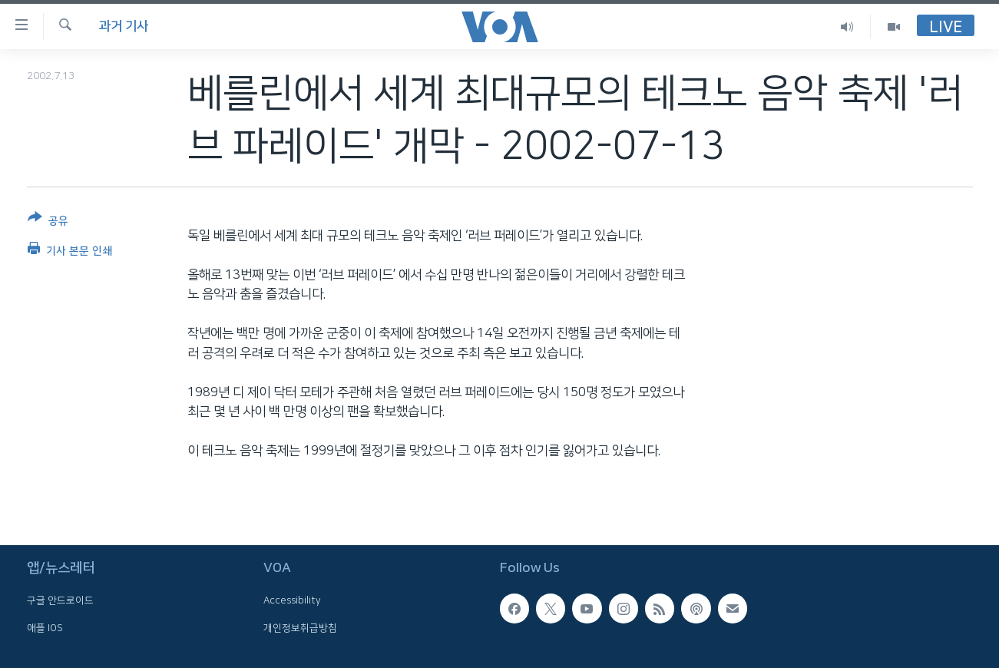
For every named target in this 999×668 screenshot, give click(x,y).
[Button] (48, 222)
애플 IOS (45, 628)
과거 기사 (123, 26)
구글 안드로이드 (60, 601)
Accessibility (292, 601)
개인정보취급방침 (300, 628)
